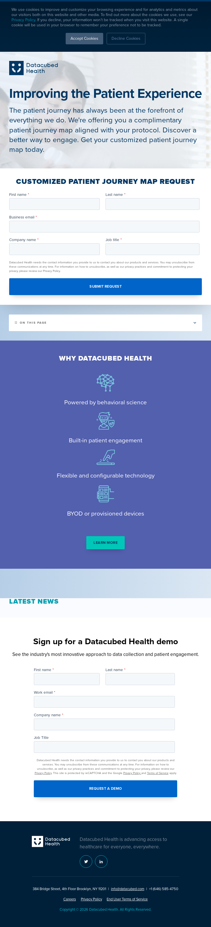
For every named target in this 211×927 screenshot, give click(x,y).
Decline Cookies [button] (126, 38)
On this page (33, 323)
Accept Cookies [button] (84, 38)
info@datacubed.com (127, 889)
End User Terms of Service (127, 899)
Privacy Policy (23, 19)
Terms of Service (158, 773)
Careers (69, 899)
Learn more (105, 542)
